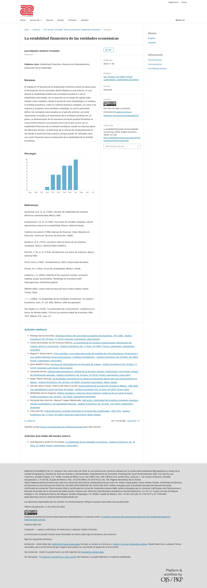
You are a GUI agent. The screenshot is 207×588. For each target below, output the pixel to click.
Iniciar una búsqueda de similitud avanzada (61, 426)
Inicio (22, 20)
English (151, 38)
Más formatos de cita (115, 146)
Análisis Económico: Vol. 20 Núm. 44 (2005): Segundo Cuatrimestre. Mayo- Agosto (78, 382)
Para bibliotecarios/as (157, 68)
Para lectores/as (155, 60)
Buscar (49, 20)
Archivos (72, 20)
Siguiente (131, 420)
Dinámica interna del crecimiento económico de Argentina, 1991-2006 (89, 335)
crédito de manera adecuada (66, 544)
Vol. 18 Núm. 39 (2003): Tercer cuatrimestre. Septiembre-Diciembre (72, 29)
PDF (109, 50)
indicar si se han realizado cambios (130, 544)
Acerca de (35, 20)
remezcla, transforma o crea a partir (59, 556)
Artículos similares (35, 329)
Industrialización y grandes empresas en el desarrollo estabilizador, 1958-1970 (82, 411)
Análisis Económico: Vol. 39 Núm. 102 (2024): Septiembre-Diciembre (63, 396)
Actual (61, 20)
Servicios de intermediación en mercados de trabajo (76, 364)
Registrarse (173, 2)
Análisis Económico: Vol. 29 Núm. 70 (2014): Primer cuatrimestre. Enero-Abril (93, 375)
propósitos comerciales (92, 552)
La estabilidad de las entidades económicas (87, 442)
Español (152, 42)
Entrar (184, 2)
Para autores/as (155, 64)
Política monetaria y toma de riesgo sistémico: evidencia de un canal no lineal (95, 393)
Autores (85, 20)
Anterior (31, 420)
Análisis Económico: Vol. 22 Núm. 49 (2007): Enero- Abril (102, 389)
